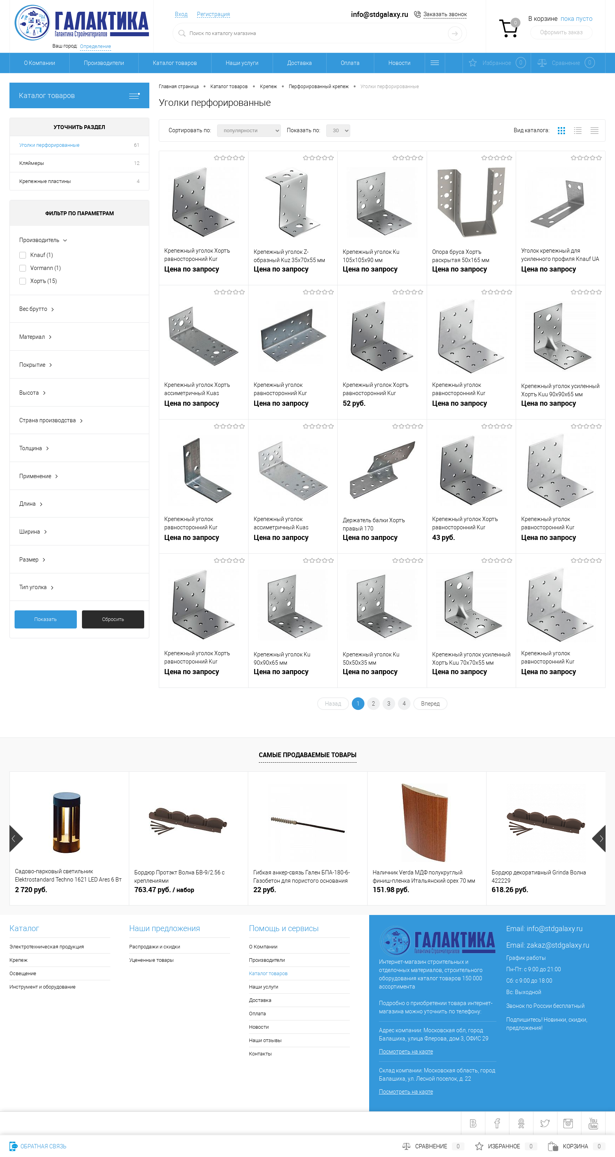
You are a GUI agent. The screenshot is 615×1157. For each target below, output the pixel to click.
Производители (104, 63)
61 (136, 145)
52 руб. (382, 406)
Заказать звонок (445, 14)
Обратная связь (38, 1146)
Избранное (506, 1146)
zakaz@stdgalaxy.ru (558, 945)
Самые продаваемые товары (308, 754)
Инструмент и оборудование (42, 987)
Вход (181, 14)
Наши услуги (242, 63)
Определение (95, 46)
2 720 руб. (31, 889)
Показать (45, 619)
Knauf (41, 255)
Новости (399, 63)
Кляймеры (31, 163)
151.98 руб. (391, 889)
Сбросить (113, 619)
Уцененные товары (151, 960)
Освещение (22, 973)
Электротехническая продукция (46, 947)
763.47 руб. (164, 889)
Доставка (299, 63)
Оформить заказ (561, 32)
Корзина (577, 1146)
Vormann (45, 268)
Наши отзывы (265, 1040)
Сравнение (433, 1146)
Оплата (350, 63)
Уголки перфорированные (49, 145)
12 (136, 163)
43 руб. (471, 540)
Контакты (260, 1054)
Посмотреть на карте (406, 1051)
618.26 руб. (510, 889)
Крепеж (18, 960)
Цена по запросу (191, 269)
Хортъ (43, 281)
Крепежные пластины (45, 181)
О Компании (39, 63)
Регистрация (213, 14)
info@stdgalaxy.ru (555, 928)
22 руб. (264, 889)
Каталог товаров (175, 63)
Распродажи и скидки (154, 947)
